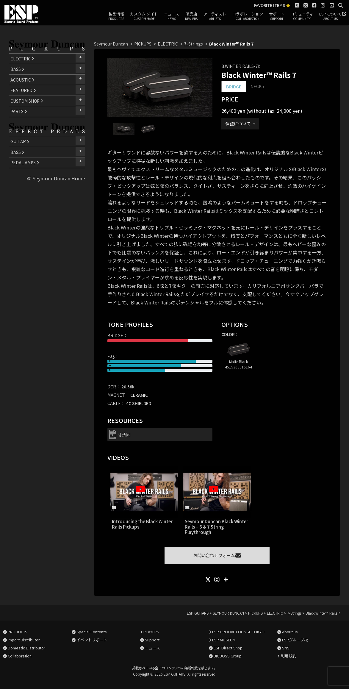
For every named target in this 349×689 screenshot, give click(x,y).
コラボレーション (247, 16)
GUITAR (19, 141)
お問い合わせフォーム (217, 555)
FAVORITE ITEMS (272, 5)
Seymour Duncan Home (55, 178)
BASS (17, 69)
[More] (226, 579)
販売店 (191, 16)
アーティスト (215, 16)
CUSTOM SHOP (26, 101)
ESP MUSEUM (224, 640)
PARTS (18, 111)
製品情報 (116, 16)
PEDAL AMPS (24, 162)
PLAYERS (151, 632)
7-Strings (193, 44)
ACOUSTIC (22, 80)
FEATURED (23, 90)
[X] (208, 579)
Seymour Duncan (111, 44)
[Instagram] (217, 579)
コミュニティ (301, 16)
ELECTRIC (22, 59)
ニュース (171, 16)
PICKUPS (142, 44)
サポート (276, 16)
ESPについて (330, 16)
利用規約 (288, 656)
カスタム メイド (144, 16)
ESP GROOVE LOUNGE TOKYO (238, 632)
